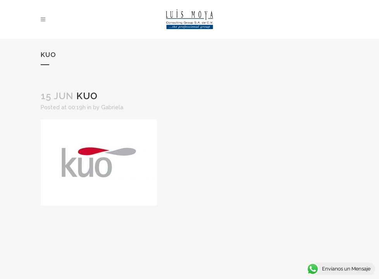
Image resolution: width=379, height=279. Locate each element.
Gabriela (112, 107)
